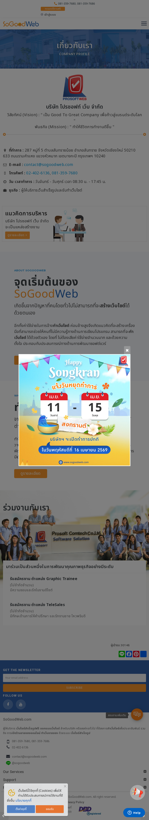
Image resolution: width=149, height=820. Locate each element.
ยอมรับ (50, 809)
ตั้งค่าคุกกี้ (21, 809)
